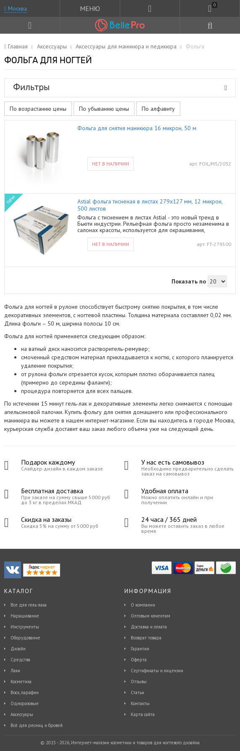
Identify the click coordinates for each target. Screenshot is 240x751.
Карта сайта (143, 714)
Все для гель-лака (29, 605)
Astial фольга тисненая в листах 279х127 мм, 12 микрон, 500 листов (149, 205)
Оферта (139, 660)
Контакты (140, 703)
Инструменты (25, 627)
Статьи (137, 692)
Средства (20, 660)
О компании (143, 605)
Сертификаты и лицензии (157, 670)
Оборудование (25, 638)
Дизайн (18, 649)
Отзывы (139, 681)
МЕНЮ (90, 8)
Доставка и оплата (149, 627)
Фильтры (120, 87)
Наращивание (25, 616)
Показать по (188, 281)
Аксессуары (22, 714)
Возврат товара (146, 638)
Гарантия (140, 649)
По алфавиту (158, 108)
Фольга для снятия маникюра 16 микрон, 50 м (136, 128)
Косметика (21, 681)
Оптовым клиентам (150, 616)
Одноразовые (25, 703)
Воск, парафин (25, 692)
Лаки (15, 670)
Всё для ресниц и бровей (37, 725)
